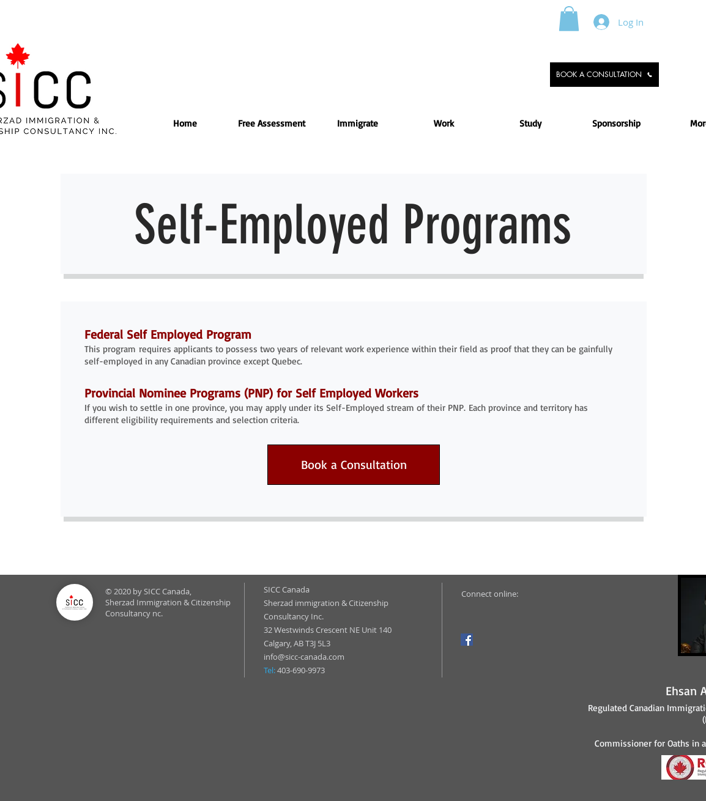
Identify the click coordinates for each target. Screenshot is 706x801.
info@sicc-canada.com (304, 656)
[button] (569, 18)
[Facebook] (467, 639)
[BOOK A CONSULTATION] (604, 74)
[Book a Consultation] (353, 465)
